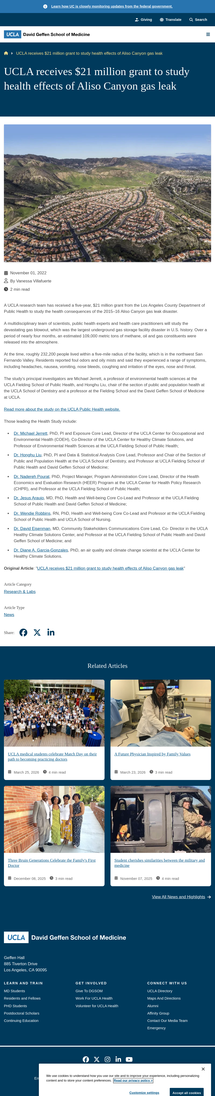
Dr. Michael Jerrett (30, 433)
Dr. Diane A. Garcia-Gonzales (41, 550)
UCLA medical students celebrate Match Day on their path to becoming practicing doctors (52, 757)
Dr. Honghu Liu (27, 455)
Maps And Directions (164, 998)
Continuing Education (21, 1021)
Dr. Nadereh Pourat (31, 476)
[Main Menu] (208, 34)
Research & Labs (20, 591)
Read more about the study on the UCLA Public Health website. (62, 409)
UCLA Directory (159, 991)
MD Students (14, 991)
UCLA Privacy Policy (99, 1078)
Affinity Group (158, 1013)
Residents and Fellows (22, 998)
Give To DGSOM (89, 991)
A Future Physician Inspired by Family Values (152, 754)
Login (176, 1078)
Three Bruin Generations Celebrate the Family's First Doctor (52, 863)
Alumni (152, 1006)
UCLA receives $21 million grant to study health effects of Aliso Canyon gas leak (110, 568)
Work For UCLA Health (94, 998)
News (9, 614)
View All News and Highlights (181, 897)
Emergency (156, 1028)
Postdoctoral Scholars (21, 1013)
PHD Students (15, 1006)
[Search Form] (198, 19)
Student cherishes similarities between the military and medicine (159, 863)
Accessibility (68, 1078)
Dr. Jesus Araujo (29, 498)
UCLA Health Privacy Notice (144, 1078)
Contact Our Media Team (167, 1021)
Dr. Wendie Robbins (32, 513)
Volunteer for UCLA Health (97, 1006)
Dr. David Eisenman (32, 528)
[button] (170, 19)
